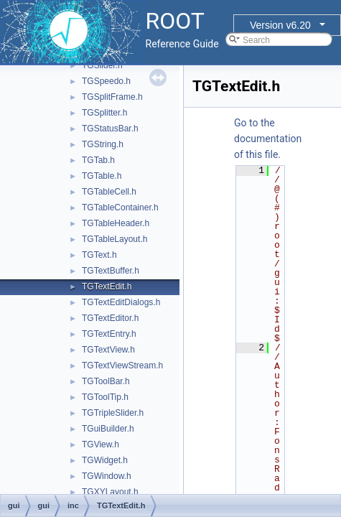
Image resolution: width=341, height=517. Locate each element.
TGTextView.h (108, 350)
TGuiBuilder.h (108, 429)
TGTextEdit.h (106, 286)
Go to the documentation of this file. (268, 138)
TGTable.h (101, 176)
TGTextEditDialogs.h (121, 302)
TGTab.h (98, 160)
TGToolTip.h (105, 397)
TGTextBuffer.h (110, 271)
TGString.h (102, 144)
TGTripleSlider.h (113, 413)
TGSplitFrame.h (112, 97)
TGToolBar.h (106, 381)
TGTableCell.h (109, 192)
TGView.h (100, 444)
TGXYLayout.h (110, 492)
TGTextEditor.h (110, 318)
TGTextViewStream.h (122, 365)
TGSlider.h (102, 65)
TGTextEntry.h (109, 334)
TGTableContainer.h (120, 207)
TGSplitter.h (104, 113)
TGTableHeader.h (115, 223)
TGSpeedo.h (106, 81)
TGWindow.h (106, 476)
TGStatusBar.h (110, 129)
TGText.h (99, 255)
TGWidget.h (105, 460)
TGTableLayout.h (114, 239)
